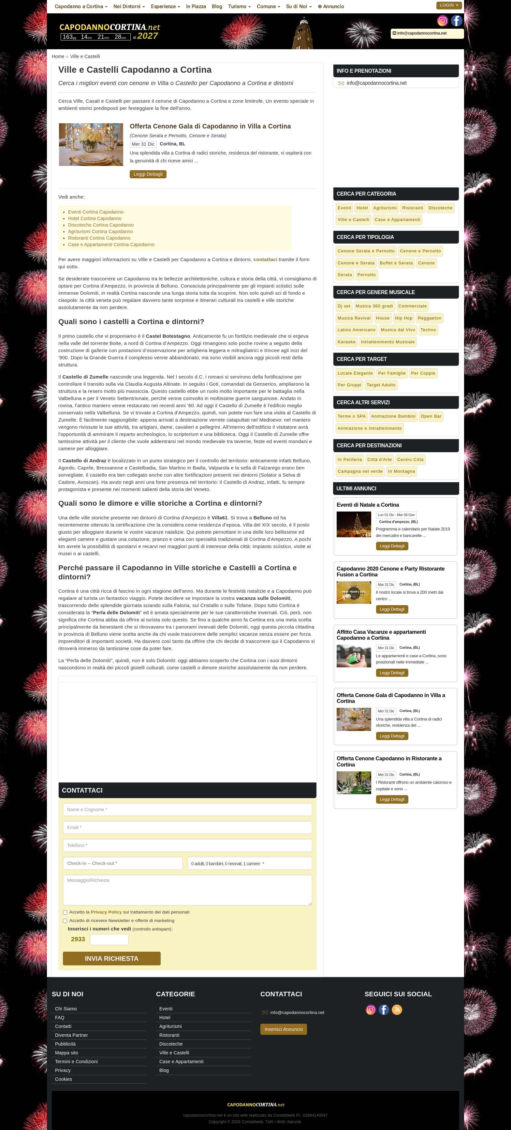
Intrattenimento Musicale (388, 341)
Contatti (63, 1026)
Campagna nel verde (360, 471)
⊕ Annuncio (331, 6)
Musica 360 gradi (374, 306)
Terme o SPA (352, 416)
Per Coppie (423, 373)
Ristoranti (412, 207)
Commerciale (413, 306)
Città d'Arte (379, 459)
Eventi (344, 207)
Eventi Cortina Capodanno (96, 212)
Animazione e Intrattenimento (370, 428)
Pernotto (367, 274)
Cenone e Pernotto (420, 250)
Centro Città (410, 459)
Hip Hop (404, 318)
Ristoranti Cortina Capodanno (99, 238)
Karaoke (347, 341)
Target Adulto (381, 384)
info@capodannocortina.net (419, 33)
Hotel (362, 207)
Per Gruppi (349, 384)
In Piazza (196, 6)
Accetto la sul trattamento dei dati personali (126, 912)
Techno (428, 329)
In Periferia (350, 459)
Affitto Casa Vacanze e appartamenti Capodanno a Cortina (381, 635)
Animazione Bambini (393, 416)
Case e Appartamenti (397, 219)
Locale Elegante (355, 373)
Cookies (63, 1079)
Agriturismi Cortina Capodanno (100, 231)
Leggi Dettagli (148, 174)
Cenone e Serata (356, 262)
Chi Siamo (66, 1008)
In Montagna (401, 471)
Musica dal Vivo (398, 329)
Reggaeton (430, 318)
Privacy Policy (106, 912)
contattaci (265, 259)
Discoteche (441, 207)
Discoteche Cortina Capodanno (101, 225)
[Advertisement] (187, 728)
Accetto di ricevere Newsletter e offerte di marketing (118, 920)
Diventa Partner (71, 1035)
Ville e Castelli (353, 219)
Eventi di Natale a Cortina (368, 505)
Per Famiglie (392, 373)
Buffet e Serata (396, 262)
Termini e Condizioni (76, 1061)
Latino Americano (356, 329)
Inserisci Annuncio (284, 1029)
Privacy (63, 1070)
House (383, 318)
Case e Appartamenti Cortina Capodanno (111, 244)
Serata (345, 274)
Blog (217, 6)
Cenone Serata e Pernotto (366, 250)
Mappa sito (66, 1052)
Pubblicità (65, 1044)
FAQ (60, 1017)
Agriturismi (385, 207)
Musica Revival (354, 318)
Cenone (426, 262)
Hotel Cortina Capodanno (95, 218)
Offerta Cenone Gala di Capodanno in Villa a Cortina (210, 126)
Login (449, 5)
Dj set (344, 306)
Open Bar (431, 416)
